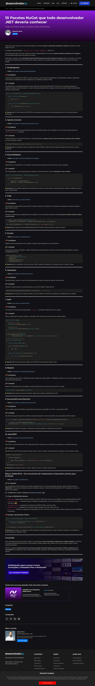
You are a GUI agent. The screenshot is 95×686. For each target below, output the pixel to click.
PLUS (58, 3)
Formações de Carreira (39, 668)
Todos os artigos (22, 640)
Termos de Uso (56, 666)
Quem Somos (56, 658)
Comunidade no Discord (78, 663)
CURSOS (39, 3)
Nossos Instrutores (77, 660)
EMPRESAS (64, 3)
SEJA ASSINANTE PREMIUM (18, 573)
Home (6, 8)
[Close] (92, 673)
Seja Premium (37, 658)
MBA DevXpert (37, 660)
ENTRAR (74, 3)
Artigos (11, 8)
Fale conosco (56, 660)
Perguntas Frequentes (58, 663)
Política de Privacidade (58, 668)
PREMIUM (84, 3)
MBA (53, 3)
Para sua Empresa (77, 658)
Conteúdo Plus (37, 663)
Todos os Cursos (38, 666)
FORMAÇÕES (46, 3)
